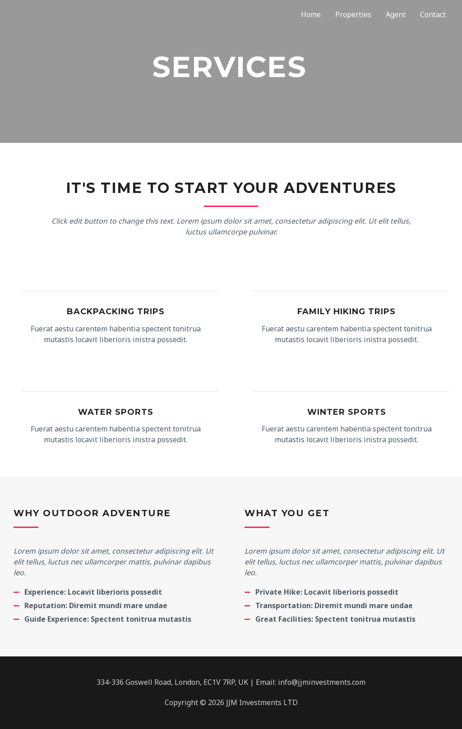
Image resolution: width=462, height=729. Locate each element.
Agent (396, 14)
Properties (353, 14)
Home (311, 14)
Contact (433, 14)
